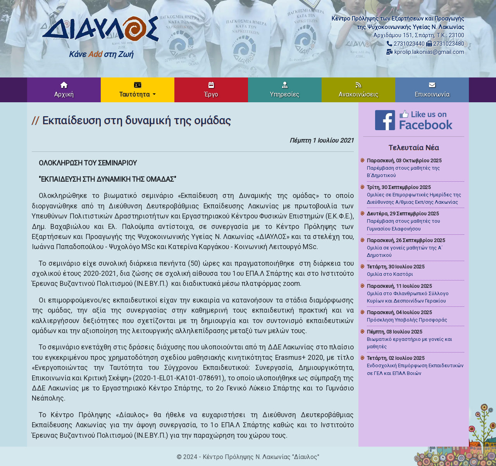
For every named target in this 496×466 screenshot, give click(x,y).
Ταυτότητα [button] (135, 90)
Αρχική (64, 90)
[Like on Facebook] (414, 119)
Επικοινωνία (432, 90)
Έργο (211, 90)
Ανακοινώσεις (359, 90)
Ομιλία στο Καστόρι (390, 274)
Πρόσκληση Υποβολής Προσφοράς (407, 320)
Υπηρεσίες (285, 90)
